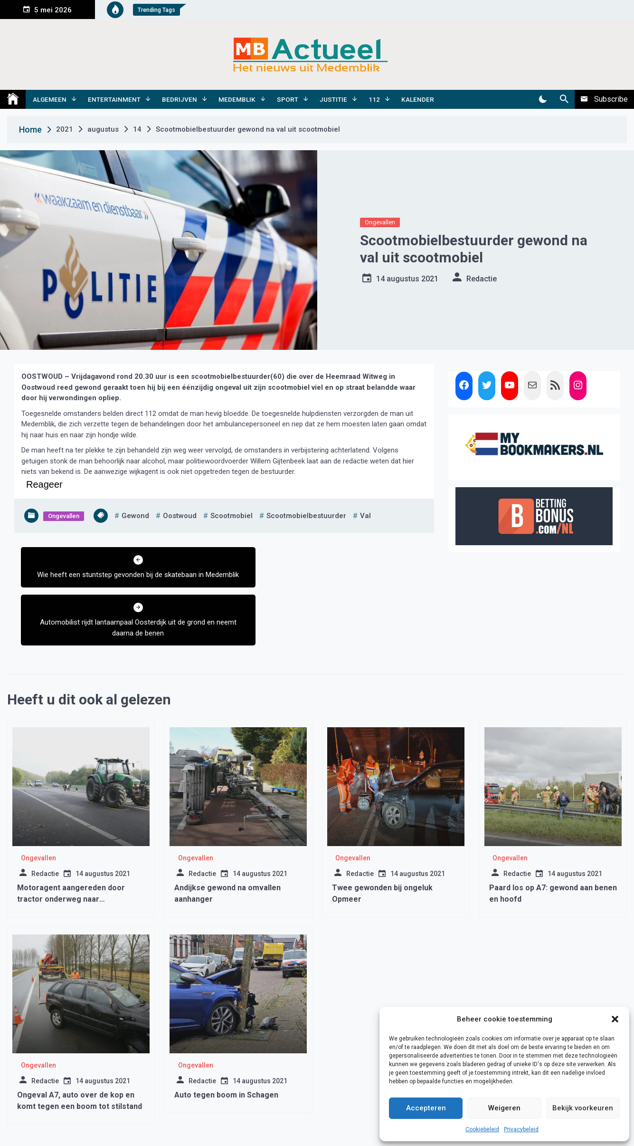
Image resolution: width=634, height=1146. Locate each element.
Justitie (333, 99)
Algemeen (49, 99)
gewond (135, 515)
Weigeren (504, 1108)
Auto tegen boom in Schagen (226, 1047)
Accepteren (426, 1108)
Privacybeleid (521, 1129)
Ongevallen (380, 222)
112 (374, 99)
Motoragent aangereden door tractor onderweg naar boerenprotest (71, 851)
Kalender (417, 99)
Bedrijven (179, 99)
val (365, 515)
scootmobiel (231, 515)
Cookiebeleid (482, 1129)
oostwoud (180, 515)
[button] (615, 1019)
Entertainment (114, 99)
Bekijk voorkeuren (582, 1108)
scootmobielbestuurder (306, 515)
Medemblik (236, 99)
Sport (287, 99)
